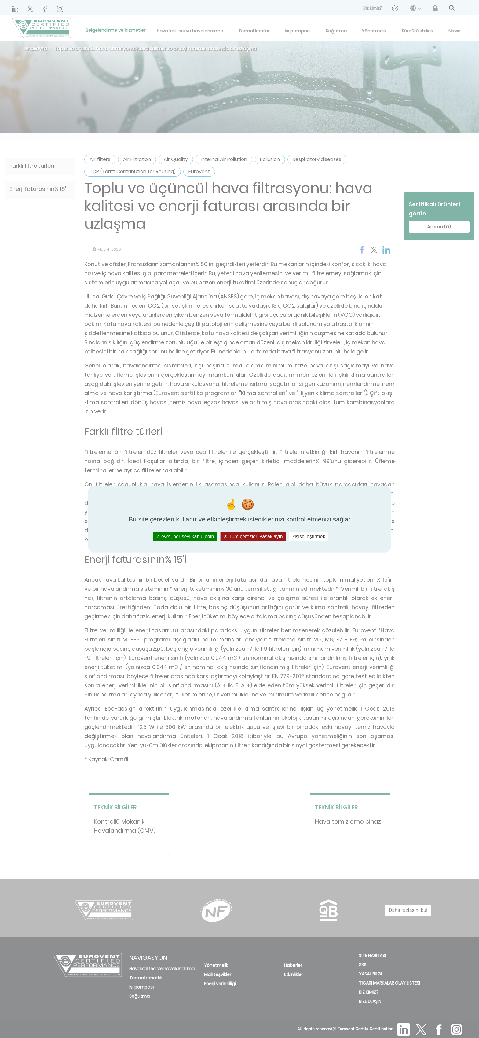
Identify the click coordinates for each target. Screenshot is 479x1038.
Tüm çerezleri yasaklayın (253, 536)
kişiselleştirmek (308, 536)
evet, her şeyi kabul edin (185, 536)
